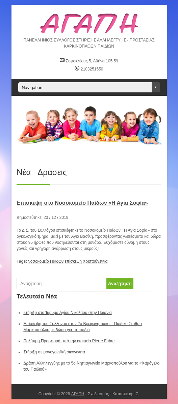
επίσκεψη (73, 261)
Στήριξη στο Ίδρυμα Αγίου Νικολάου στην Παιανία (67, 312)
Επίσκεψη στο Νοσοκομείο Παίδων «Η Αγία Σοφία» (82, 203)
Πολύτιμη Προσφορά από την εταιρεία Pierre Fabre (69, 341)
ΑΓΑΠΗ (77, 394)
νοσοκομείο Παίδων (46, 261)
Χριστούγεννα (95, 261)
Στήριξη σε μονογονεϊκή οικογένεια (54, 352)
